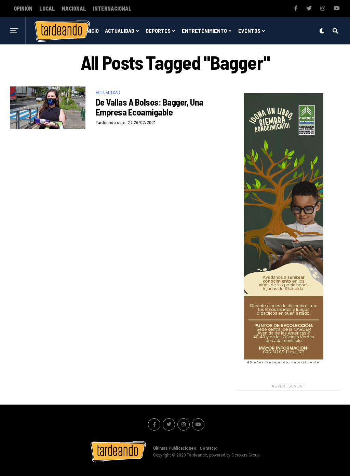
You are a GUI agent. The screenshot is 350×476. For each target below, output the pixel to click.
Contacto (209, 448)
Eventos (249, 30)
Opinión (23, 8)
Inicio (92, 30)
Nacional (74, 8)
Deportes (158, 30)
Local (47, 8)
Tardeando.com (110, 122)
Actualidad (119, 30)
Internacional (112, 8)
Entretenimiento (204, 30)
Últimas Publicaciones (174, 448)
